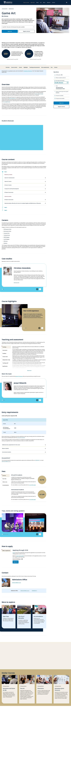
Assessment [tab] (5, 350)
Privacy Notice (43, 763)
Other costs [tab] (5, 482)
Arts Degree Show (6, 101)
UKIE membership (12, 98)
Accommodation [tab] (6, 485)
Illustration (40, 688)
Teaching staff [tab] (5, 363)
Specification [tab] (5, 366)
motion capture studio (39, 93)
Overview (8, 37)
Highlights (26, 37)
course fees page (32, 484)
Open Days (33, 2)
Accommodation (38, 616)
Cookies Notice (36, 763)
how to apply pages (19, 555)
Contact (53, 2)
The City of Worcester (21, 617)
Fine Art (22, 688)
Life (40, 2)
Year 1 (5, 171)
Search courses (26, 2)
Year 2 (5, 207)
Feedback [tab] (4, 353)
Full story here (16, 282)
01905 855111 (37, 460)
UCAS (14, 552)
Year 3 (5, 210)
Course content (14, 37)
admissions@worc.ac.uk (6, 461)
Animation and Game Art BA (9, 689)
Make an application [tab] (6, 550)
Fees (52, 37)
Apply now (10, 31)
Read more (29, 370)
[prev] (37, 289)
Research (48, 2)
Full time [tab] (4, 475)
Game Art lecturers (19, 376)
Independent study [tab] (6, 359)
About (44, 2)
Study (37, 2)
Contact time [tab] (5, 356)
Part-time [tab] (4, 478)
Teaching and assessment (34, 37)
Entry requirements (45, 37)
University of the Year (28, 71)
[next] (40, 289)
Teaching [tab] (4, 347)
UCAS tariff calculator (21, 437)
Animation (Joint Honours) (59, 689)
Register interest (26, 31)
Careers (20, 37)
